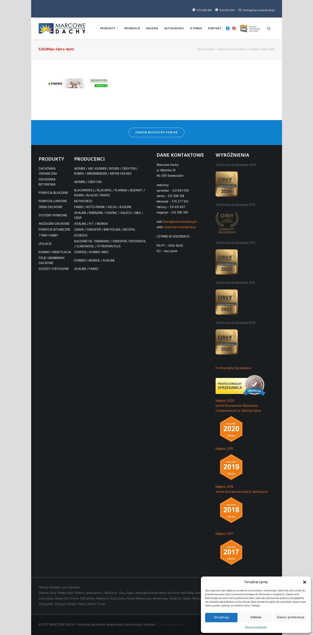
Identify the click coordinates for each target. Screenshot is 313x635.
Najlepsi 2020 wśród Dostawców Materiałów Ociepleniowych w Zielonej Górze (238, 405)
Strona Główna (206, 49)
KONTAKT (214, 28)
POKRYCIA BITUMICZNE (54, 229)
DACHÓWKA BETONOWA (47, 182)
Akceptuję (221, 617)
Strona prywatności (256, 627)
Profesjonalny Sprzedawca (233, 368)
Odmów (255, 617)
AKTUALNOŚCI (174, 28)
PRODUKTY (109, 28)
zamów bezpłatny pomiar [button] (156, 132)
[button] (305, 582)
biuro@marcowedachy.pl (259, 10)
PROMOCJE (132, 28)
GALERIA (152, 28)
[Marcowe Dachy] (62, 28)
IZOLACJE (45, 243)
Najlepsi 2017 (224, 533)
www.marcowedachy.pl (180, 227)
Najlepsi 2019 (224, 448)
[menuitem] (109, 28)
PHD (250, 28)
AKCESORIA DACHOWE (54, 223)
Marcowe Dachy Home (231, 49)
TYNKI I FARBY (48, 235)
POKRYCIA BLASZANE (53, 193)
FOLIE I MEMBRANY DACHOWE (52, 261)
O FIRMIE (196, 28)
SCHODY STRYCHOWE (54, 269)
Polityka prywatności (171, 624)
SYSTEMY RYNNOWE (53, 215)
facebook (228, 28)
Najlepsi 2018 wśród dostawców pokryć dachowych (242, 489)
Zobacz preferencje (290, 617)
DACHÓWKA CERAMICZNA (48, 171)
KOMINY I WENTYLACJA (55, 252)
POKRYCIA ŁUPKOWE (53, 201)
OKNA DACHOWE (50, 207)
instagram (234, 28)
